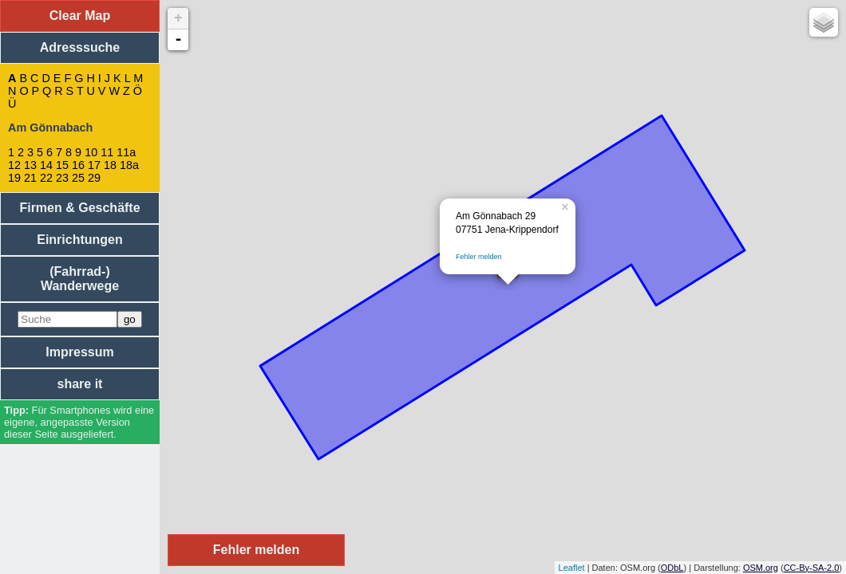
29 (94, 177)
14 (46, 165)
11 (107, 152)
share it (80, 384)
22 (46, 177)
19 (14, 177)
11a (126, 152)
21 (30, 177)
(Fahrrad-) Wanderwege (80, 279)
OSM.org (760, 567)
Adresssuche (80, 47)
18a (129, 165)
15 (62, 165)
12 (14, 165)
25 (78, 177)
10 (91, 152)
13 (30, 165)
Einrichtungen (80, 239)
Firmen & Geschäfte (79, 207)
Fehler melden (479, 257)
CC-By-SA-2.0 (812, 567)
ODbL (672, 567)
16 (78, 165)
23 (62, 177)
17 (94, 165)
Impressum (79, 352)
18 (110, 165)
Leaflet (572, 567)
